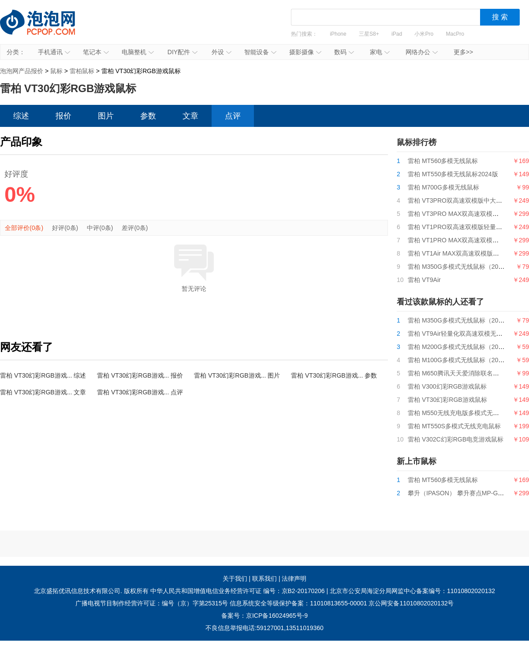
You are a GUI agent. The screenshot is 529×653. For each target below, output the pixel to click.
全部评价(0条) (24, 227)
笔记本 (96, 52)
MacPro (455, 34)
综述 (21, 115)
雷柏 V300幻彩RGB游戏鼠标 (447, 386)
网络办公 (422, 52)
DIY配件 (182, 52)
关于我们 (235, 578)
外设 (221, 52)
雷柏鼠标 (82, 70)
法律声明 (294, 578)
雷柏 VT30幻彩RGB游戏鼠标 (447, 399)
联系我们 (264, 578)
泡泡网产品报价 (46, 29)
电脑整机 (138, 52)
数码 (344, 52)
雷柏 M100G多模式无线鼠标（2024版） (463, 360)
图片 (106, 115)
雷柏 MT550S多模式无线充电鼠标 (454, 426)
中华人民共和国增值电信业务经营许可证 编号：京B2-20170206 (237, 590)
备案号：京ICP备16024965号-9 (264, 615)
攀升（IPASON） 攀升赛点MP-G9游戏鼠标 (467, 493)
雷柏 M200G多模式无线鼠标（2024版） (463, 346)
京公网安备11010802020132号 (411, 603)
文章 (190, 115)
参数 (148, 115)
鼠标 (56, 70)
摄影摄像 (305, 52)
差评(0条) (135, 227)
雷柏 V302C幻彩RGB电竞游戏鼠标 (455, 439)
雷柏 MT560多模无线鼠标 (443, 160)
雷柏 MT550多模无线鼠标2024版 (453, 174)
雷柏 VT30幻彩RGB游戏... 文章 (43, 392)
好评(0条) (65, 227)
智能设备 (260, 52)
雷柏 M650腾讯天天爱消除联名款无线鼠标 (466, 373)
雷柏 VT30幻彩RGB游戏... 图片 (237, 375)
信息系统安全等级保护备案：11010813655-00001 (298, 603)
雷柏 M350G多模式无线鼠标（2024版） (463, 266)
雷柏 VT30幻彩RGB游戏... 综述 (43, 375)
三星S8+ (369, 34)
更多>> (463, 52)
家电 (380, 52)
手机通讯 (54, 52)
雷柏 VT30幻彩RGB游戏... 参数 (334, 375)
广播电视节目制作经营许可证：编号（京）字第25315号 (151, 603)
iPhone (338, 34)
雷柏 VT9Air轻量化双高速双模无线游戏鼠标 (467, 333)
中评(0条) (100, 227)
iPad (396, 34)
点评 (233, 115)
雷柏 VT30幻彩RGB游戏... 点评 (140, 392)
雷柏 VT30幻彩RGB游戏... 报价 (140, 375)
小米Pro (423, 34)
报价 (63, 115)
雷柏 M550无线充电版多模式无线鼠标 (459, 412)
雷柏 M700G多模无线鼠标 (443, 187)
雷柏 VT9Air (424, 279)
